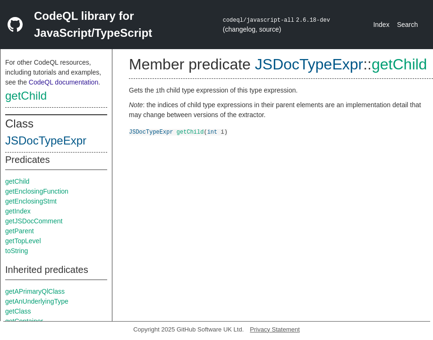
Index (381, 24)
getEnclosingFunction (36, 191)
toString (16, 251)
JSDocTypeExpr (45, 140)
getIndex (18, 211)
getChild (26, 95)
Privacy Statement (275, 329)
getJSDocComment (33, 221)
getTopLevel (23, 241)
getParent (19, 231)
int (212, 132)
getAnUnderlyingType (36, 301)
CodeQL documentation (63, 82)
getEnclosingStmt (31, 201)
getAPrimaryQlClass (35, 291)
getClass (18, 311)
